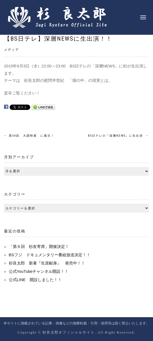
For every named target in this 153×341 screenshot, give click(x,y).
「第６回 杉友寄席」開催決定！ (39, 246)
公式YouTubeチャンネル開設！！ (39, 271)
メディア (11, 50)
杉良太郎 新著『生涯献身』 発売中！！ (47, 263)
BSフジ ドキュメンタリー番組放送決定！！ (49, 254)
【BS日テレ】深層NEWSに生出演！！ (58, 38)
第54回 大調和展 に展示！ (29, 135)
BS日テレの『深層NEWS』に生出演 (118, 135)
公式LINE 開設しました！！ (35, 279)
